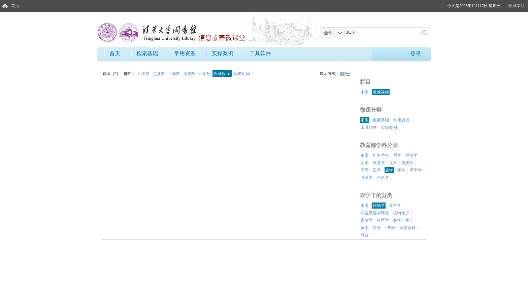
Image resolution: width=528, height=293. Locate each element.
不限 (365, 92)
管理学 (367, 177)
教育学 (379, 162)
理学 (365, 170)
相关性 (144, 73)
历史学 (407, 162)
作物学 (379, 205)
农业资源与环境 (375, 213)
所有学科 (381, 155)
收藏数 (221, 73)
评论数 (204, 73)
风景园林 (407, 227)
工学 (377, 170)
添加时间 (242, 73)
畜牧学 (367, 220)
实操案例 (222, 53)
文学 (393, 162)
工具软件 (260, 53)
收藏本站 (516, 5)
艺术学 (383, 177)
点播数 (159, 73)
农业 (377, 227)
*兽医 (390, 227)
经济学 (411, 155)
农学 (389, 170)
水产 (409, 220)
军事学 (416, 170)
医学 (401, 170)
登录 (415, 54)
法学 (365, 162)
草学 (365, 227)
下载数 (174, 73)
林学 (397, 220)
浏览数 (189, 73)
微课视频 (381, 92)
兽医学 (383, 220)
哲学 (397, 155)
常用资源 (185, 53)
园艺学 (395, 205)
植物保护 (401, 213)
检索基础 (147, 53)
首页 (15, 5)
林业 (365, 235)
